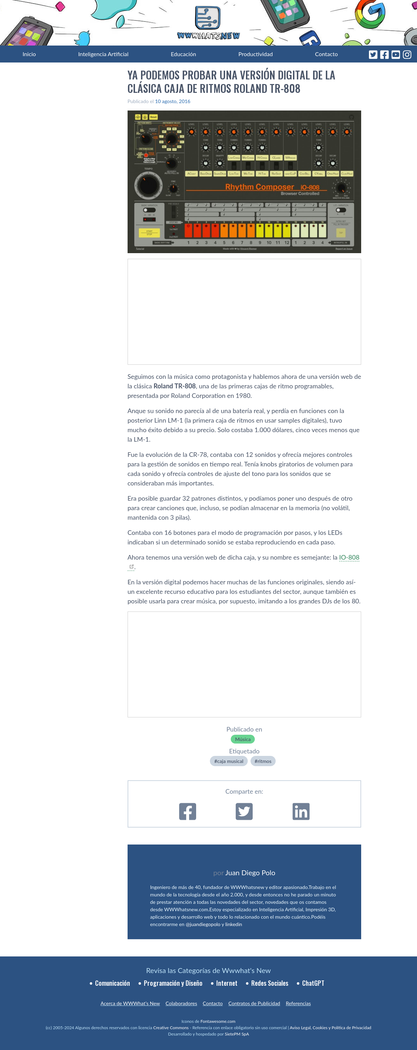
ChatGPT (313, 983)
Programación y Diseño (173, 983)
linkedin (233, 924)
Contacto (326, 53)
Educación (183, 53)
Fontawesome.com (217, 1021)
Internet (226, 983)
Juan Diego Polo (250, 872)
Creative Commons (171, 1027)
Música (243, 739)
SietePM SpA (237, 1034)
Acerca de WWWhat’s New (130, 1003)
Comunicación (112, 983)
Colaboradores (181, 1003)
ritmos (264, 761)
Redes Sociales (269, 983)
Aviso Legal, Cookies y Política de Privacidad (330, 1027)
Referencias (298, 1003)
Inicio (29, 53)
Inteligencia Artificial (103, 53)
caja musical (230, 761)
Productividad (256, 53)
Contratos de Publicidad (254, 1003)
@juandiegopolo (203, 924)
